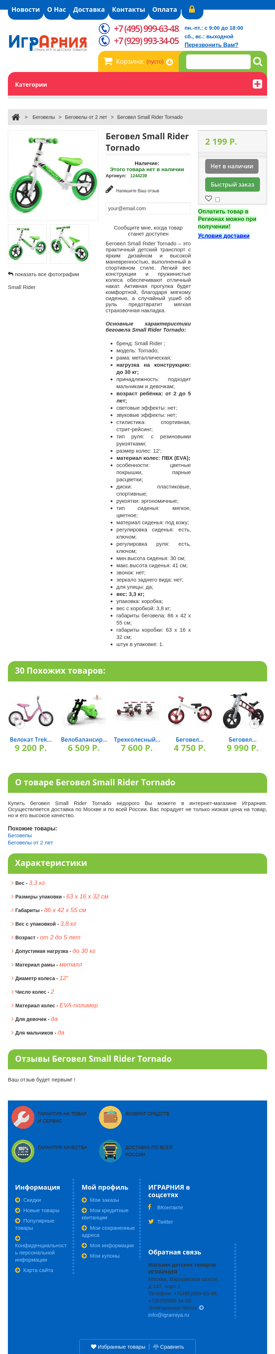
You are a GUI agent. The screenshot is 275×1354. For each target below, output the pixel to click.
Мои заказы (100, 1200)
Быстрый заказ (232, 184)
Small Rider (22, 287)
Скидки (28, 1200)
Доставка (89, 9)
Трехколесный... (137, 739)
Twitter (160, 1224)
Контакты (128, 9)
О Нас (56, 9)
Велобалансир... (84, 739)
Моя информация (108, 1245)
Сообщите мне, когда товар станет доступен (148, 231)
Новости (25, 9)
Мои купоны (101, 1256)
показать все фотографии (47, 274)
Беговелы (44, 117)
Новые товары (37, 1210)
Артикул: (116, 175)
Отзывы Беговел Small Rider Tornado (93, 1058)
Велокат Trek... (31, 739)
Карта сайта (34, 1270)
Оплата (164, 9)
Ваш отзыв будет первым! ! (42, 1079)
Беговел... (190, 739)
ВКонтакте (165, 1209)
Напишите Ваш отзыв (132, 189)
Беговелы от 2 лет (86, 117)
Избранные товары (118, 1347)
